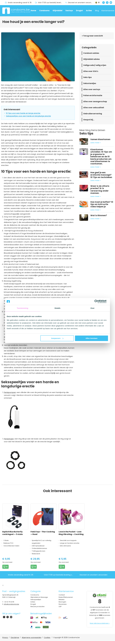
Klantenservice (107, 10)
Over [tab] (93, 308)
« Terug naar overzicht (92, 36)
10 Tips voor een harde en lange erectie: (23, 113)
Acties (89, 10)
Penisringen (9, 439)
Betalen (61, 599)
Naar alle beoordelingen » (100, 623)
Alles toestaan (92, 338)
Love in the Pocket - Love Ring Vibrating (71, 533)
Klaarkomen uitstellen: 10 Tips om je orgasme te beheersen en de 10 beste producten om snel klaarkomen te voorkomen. (101, 156)
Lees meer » (95, 142)
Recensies (63, 604)
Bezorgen (62, 602)
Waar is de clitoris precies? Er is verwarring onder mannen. (99, 190)
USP (60, 606)
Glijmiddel (57, 10)
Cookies (47, 637)
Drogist (79, 10)
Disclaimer (15, 637)
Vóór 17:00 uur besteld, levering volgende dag (51, 2)
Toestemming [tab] (22, 308)
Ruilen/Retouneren (66, 597)
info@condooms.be (11, 604)
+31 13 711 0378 (9, 602)
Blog (97, 10)
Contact (62, 595)
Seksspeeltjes (35, 599)
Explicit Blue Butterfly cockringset (12, 533)
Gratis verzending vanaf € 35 (19, 2)
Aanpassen (57, 338)
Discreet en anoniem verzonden (81, 2)
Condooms (44, 10)
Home (33, 10)
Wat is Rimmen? (98, 215)
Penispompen (10, 392)
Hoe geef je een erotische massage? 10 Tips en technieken (101, 175)
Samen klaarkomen (100, 139)
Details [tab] (57, 308)
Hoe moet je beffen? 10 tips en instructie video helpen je (101, 204)
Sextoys (69, 10)
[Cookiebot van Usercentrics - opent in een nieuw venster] (98, 301)
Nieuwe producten (37, 606)
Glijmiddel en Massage (39, 597)
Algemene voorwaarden (31, 637)
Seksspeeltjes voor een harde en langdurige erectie (28, 116)
